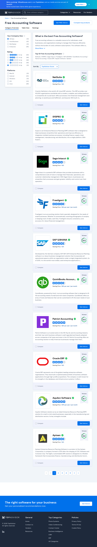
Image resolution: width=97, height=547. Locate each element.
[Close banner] (89, 4)
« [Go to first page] (46, 473)
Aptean (57, 435)
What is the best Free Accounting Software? (59, 36)
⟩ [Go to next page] (74, 473)
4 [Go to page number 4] (66, 473)
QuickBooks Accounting (64, 279)
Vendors (28, 528)
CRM (50, 535)
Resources (28, 531)
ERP (50, 538)
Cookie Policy (76, 528)
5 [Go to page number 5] (70, 473)
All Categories (53, 541)
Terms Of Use (76, 525)
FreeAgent (58, 200)
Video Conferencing (55, 525)
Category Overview (12, 28)
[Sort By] (49, 66)
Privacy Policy (76, 521)
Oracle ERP (58, 358)
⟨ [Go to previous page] (50, 473)
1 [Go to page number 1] (54, 473)
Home (27, 521)
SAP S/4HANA (60, 239)
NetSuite (57, 77)
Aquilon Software (62, 397)
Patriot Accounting (63, 318)
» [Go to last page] (78, 473)
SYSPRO (57, 116)
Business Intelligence (56, 531)
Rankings (35, 28)
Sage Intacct (59, 158)
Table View (25, 28)
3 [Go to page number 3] (62, 473)
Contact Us (29, 525)
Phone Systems (54, 521)
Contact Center (54, 528)
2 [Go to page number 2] (58, 473)
